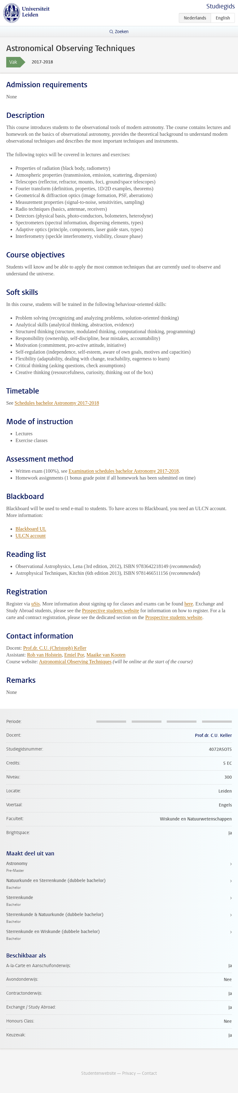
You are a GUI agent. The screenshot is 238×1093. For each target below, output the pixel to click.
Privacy (129, 1073)
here (188, 603)
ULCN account (30, 535)
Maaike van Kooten (106, 654)
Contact (149, 1073)
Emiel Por (74, 654)
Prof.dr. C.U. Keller (213, 735)
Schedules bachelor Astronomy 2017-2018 (57, 403)
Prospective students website (110, 610)
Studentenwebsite (98, 1073)
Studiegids (220, 6)
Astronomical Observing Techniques (75, 661)
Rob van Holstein (44, 654)
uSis (35, 603)
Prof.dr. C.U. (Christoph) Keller (54, 648)
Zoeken (122, 32)
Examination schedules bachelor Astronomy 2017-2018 (123, 471)
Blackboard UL (30, 528)
